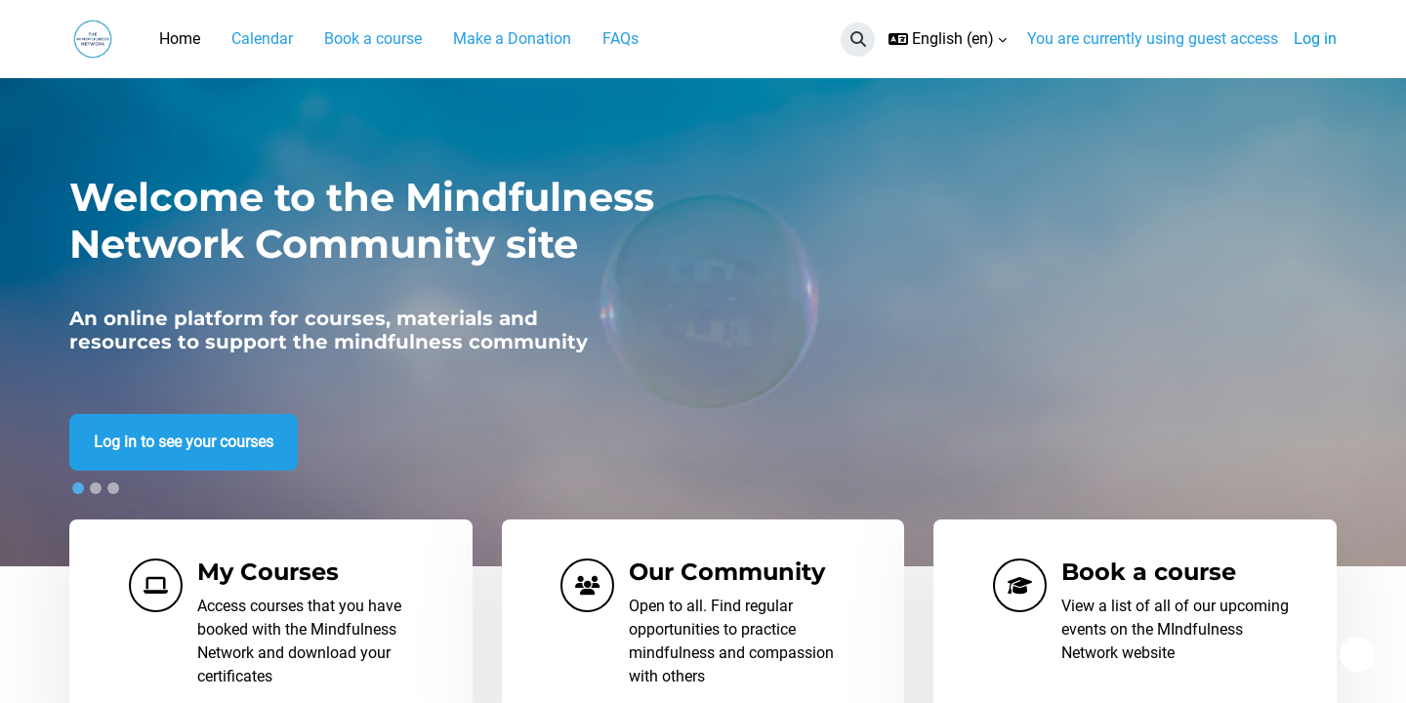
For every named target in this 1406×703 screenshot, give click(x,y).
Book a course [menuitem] (373, 38)
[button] (858, 39)
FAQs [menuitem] (620, 38)
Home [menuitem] (179, 38)
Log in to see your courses (183, 443)
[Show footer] (1357, 654)
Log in (1315, 38)
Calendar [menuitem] (262, 38)
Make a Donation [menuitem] (512, 38)
